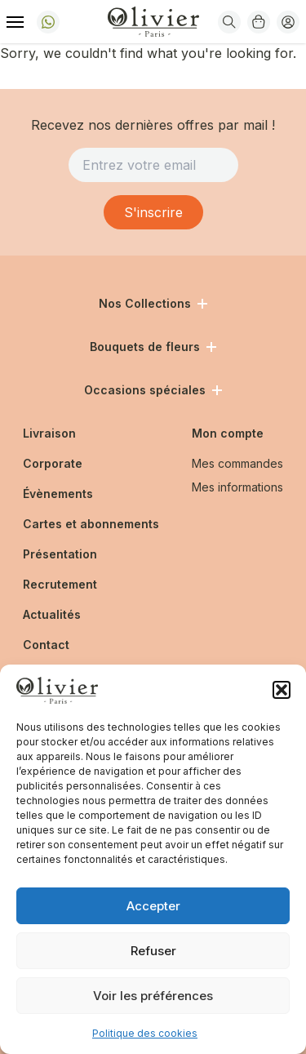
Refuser (153, 950)
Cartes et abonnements (91, 524)
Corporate (52, 463)
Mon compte (228, 433)
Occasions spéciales (153, 390)
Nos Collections (153, 303)
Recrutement (60, 584)
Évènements (58, 493)
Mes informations (237, 487)
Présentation (60, 554)
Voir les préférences (153, 995)
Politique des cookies (144, 1033)
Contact (46, 645)
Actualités (52, 614)
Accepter (153, 906)
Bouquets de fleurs (153, 347)
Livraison (49, 433)
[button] (281, 690)
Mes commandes (237, 463)
